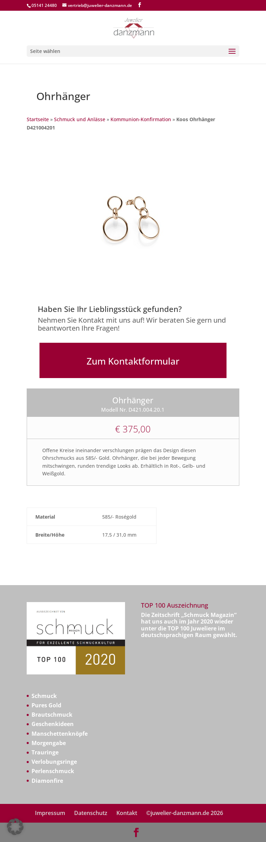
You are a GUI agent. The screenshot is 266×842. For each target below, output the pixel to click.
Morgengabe (49, 743)
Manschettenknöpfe (60, 733)
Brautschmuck (52, 714)
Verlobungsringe (54, 761)
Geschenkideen (53, 724)
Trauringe (45, 752)
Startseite (38, 119)
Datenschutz (90, 813)
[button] (15, 827)
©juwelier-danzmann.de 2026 (184, 813)
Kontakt (126, 813)
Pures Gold (46, 705)
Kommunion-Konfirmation (140, 119)
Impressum (50, 813)
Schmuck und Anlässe (79, 119)
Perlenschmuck (53, 771)
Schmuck (44, 696)
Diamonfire (47, 781)
